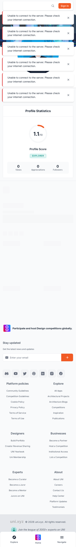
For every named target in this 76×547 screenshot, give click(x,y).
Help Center (58, 496)
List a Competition (58, 457)
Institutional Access (58, 451)
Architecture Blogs (58, 402)
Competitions (58, 407)
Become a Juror (18, 485)
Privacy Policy (17, 407)
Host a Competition (58, 446)
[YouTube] (15, 373)
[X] (25, 373)
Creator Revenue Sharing (17, 446)
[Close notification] (68, 18)
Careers (58, 485)
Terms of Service (17, 413)
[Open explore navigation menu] (14, 539)
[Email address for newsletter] (32, 357)
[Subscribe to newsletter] (67, 357)
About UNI (58, 479)
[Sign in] (64, 6)
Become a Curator (18, 479)
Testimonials (58, 507)
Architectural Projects (58, 396)
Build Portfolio (18, 440)
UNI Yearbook (17, 451)
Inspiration (58, 413)
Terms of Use (17, 418)
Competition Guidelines (17, 396)
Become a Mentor (17, 490)
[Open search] (52, 5)
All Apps (58, 390)
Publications (58, 418)
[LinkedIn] (43, 373)
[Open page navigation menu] (62, 539)
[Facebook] (61, 373)
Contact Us (58, 490)
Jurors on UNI (17, 496)
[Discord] (6, 373)
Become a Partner (58, 440)
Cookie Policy (17, 402)
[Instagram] (52, 373)
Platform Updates (58, 501)
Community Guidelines (17, 390)
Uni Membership (18, 457)
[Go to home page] (38, 539)
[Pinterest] (34, 373)
